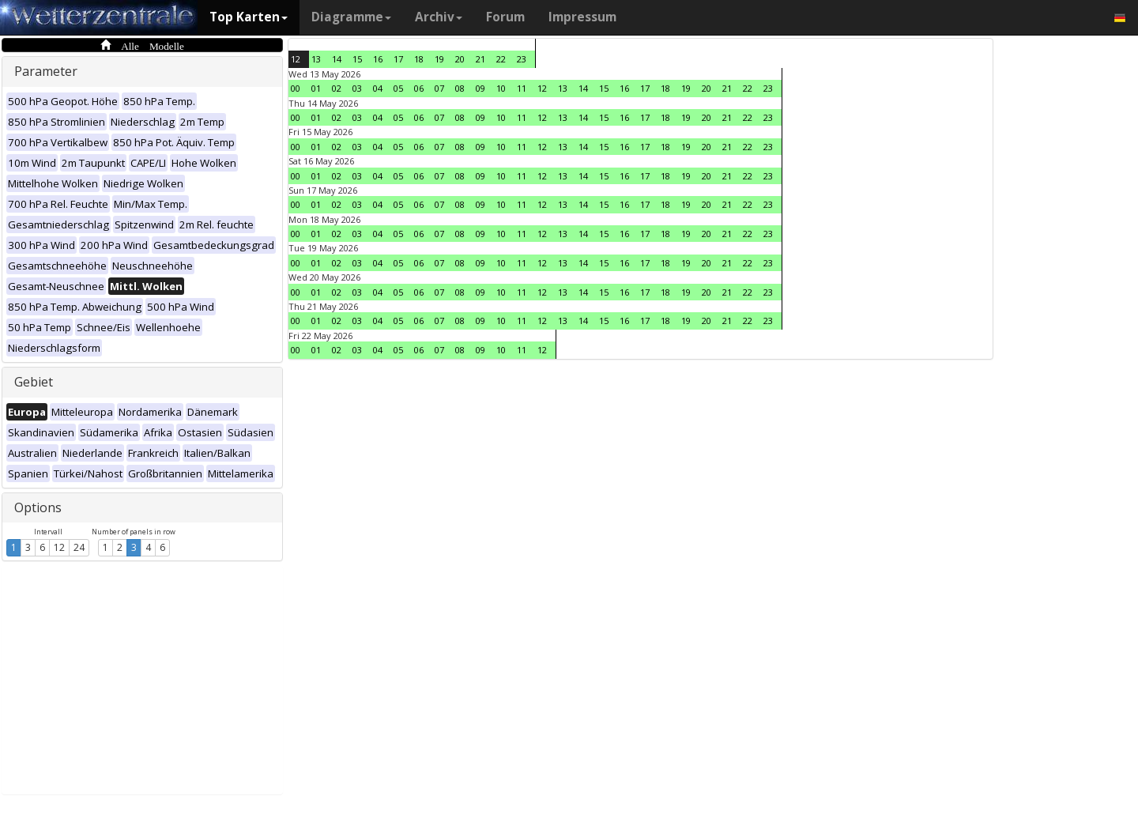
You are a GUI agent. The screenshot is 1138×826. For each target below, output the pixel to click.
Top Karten (248, 17)
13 (316, 59)
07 (439, 88)
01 (316, 88)
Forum (505, 17)
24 (79, 547)
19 (439, 59)
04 (377, 88)
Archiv (438, 17)
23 (521, 59)
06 (419, 88)
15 (357, 59)
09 (480, 88)
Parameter (45, 71)
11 (521, 88)
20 (460, 59)
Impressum (582, 17)
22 (501, 59)
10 (501, 88)
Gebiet (33, 381)
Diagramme (351, 17)
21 (480, 59)
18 (419, 59)
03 (357, 88)
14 (336, 59)
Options (38, 507)
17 (398, 59)
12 (59, 547)
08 (460, 88)
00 (295, 88)
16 (377, 59)
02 (336, 88)
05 (398, 88)
